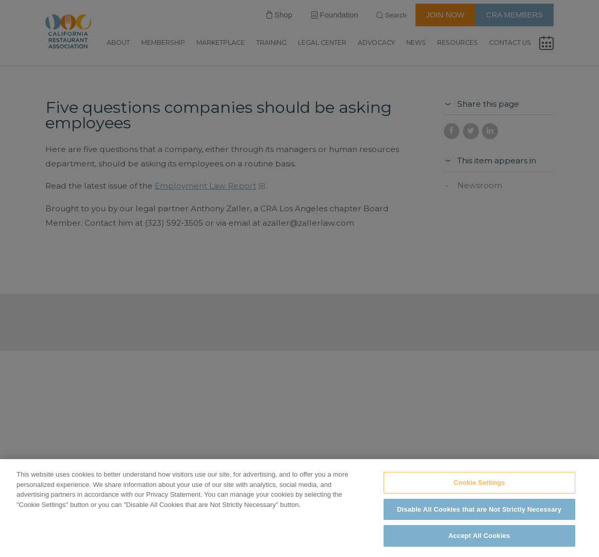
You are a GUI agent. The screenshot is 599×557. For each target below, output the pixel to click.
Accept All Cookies (479, 535)
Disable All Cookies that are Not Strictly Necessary (479, 509)
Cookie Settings (479, 482)
